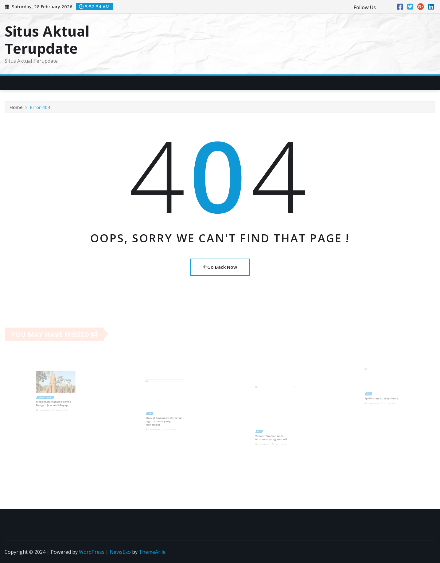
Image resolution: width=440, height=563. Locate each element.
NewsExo (120, 552)
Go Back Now (220, 267)
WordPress (91, 552)
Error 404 (40, 108)
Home (16, 108)
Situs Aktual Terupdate (47, 39)
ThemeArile (152, 552)
